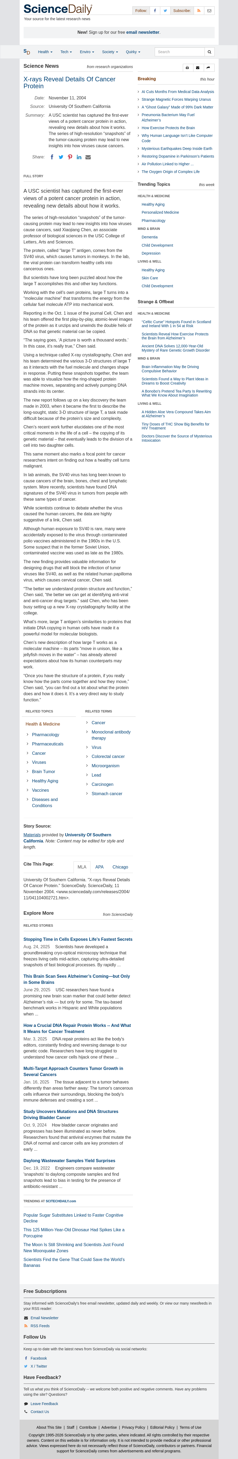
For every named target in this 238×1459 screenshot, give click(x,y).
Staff (70, 1427)
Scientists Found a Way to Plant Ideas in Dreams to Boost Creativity (175, 381)
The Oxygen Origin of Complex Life (171, 172)
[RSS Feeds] (199, 10)
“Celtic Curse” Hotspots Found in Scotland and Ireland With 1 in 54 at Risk (176, 324)
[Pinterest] (70, 157)
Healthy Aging (45, 781)
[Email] (88, 157)
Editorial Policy (162, 1427)
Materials (32, 835)
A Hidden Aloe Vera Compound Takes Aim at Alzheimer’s (176, 414)
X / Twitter (39, 1366)
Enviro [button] (87, 52)
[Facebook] (52, 157)
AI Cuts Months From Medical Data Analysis (178, 92)
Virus (96, 747)
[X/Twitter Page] (165, 10)
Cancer (39, 753)
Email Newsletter (44, 1318)
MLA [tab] (82, 867)
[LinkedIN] (79, 157)
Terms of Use (190, 1427)
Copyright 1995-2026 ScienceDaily (57, 1435)
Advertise (109, 1427)
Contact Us (40, 1412)
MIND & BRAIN (149, 229)
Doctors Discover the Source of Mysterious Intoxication (177, 438)
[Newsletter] (209, 10)
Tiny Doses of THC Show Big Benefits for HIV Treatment (175, 426)
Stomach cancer (107, 793)
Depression (151, 253)
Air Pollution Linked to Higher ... (168, 164)
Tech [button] (66, 52)
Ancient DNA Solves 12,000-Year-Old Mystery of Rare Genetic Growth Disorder (176, 348)
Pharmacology (45, 734)
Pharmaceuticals (47, 744)
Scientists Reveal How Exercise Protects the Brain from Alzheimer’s (175, 336)
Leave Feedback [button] (44, 1404)
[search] (209, 51)
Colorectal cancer (108, 756)
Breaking (147, 79)
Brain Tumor (43, 771)
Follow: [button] (141, 11)
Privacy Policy (133, 1427)
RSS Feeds (40, 1326)
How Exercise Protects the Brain (168, 128)
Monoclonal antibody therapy (111, 735)
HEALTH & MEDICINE (154, 196)
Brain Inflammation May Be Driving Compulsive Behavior (170, 369)
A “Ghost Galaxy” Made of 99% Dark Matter (177, 107)
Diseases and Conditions (45, 802)
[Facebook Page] (155, 10)
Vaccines (40, 790)
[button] (188, 68)
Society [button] (110, 52)
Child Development (157, 245)
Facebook (39, 1358)
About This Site (49, 1427)
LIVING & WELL (149, 261)
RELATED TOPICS (39, 711)
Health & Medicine (43, 724)
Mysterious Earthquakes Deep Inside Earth (177, 148)
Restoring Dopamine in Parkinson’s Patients (178, 156)
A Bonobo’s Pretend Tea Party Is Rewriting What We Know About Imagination (176, 393)
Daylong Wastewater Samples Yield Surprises (69, 1160)
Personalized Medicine (160, 212)
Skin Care (150, 278)
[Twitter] (61, 157)
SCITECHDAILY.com (61, 1201)
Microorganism (106, 766)
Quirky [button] (133, 52)
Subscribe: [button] (182, 11)
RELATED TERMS (98, 711)
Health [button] (45, 52)
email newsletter (142, 32)
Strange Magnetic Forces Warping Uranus (176, 99)
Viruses (39, 762)
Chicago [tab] (120, 867)
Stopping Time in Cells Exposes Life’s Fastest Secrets (78, 939)
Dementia (150, 237)
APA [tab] (99, 867)
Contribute (88, 1427)
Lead (96, 775)
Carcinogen (103, 784)
